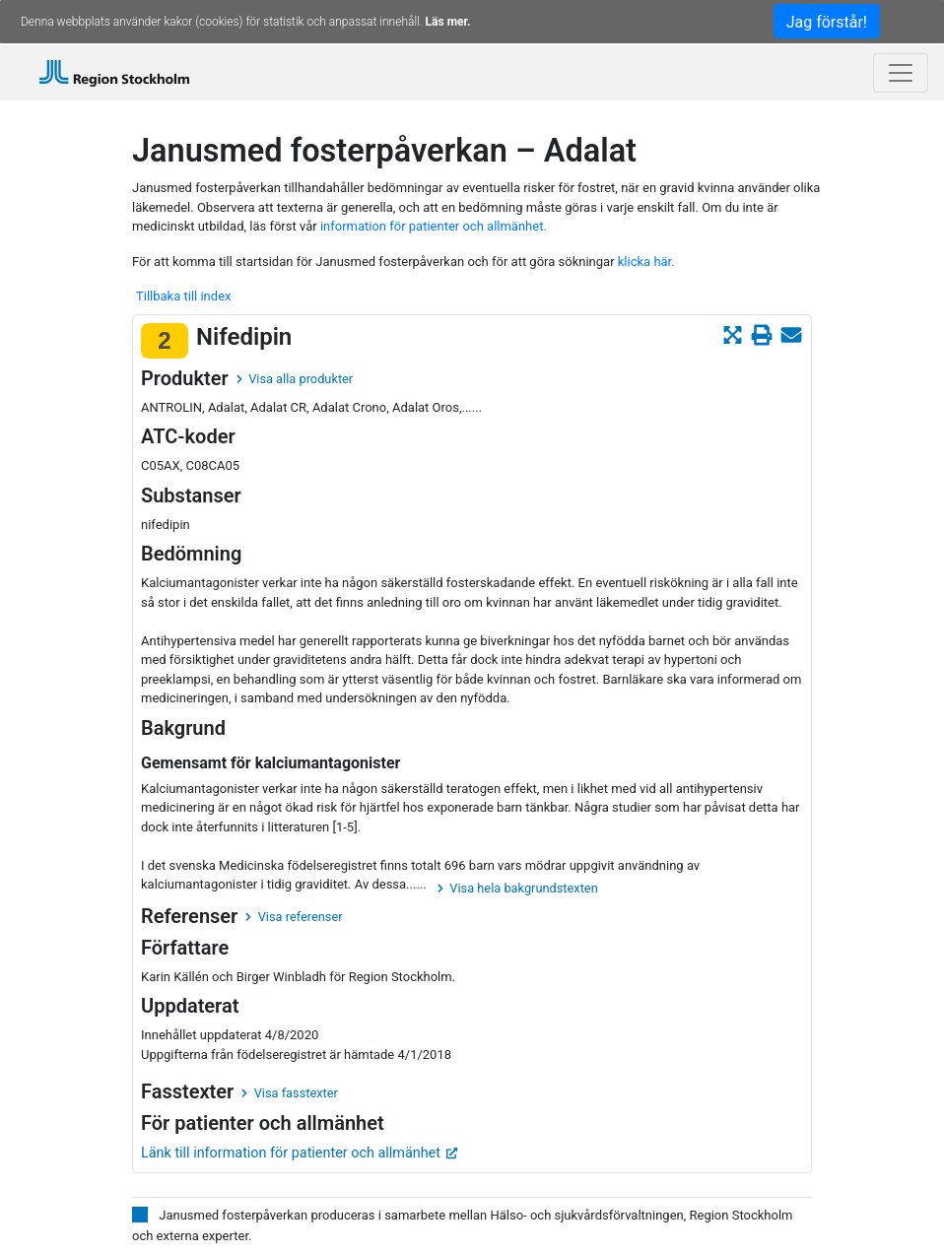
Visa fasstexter (289, 1093)
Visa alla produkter (294, 378)
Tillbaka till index (183, 296)
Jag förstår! (826, 22)
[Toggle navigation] (900, 73)
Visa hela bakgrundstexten (518, 888)
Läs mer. (448, 22)
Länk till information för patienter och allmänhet (299, 1153)
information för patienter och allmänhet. (433, 226)
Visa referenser (293, 916)
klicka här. (646, 261)
